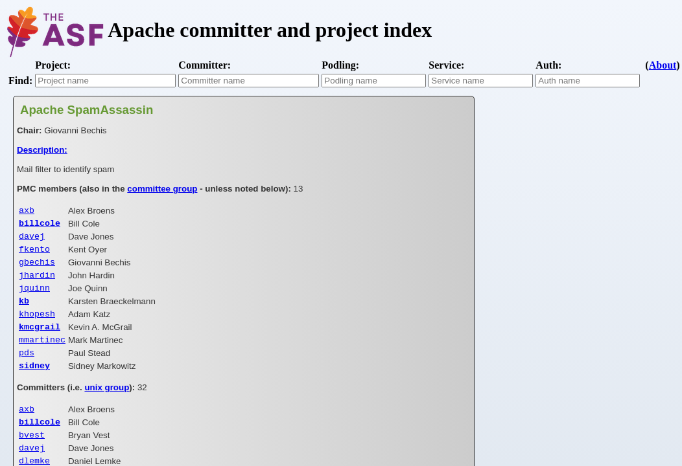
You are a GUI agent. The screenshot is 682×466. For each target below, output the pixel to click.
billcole (39, 225)
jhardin (37, 282)
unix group (106, 404)
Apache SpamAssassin (86, 109)
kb (24, 310)
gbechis (37, 268)
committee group (162, 189)
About (663, 65)
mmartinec (42, 353)
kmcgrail (39, 339)
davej (32, 239)
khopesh (37, 325)
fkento (34, 254)
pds (26, 367)
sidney (34, 382)
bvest (32, 455)
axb (26, 211)
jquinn (34, 296)
